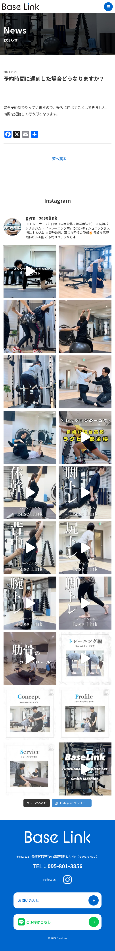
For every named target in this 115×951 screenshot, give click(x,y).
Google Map (87, 856)
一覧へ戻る (57, 158)
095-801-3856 (65, 866)
